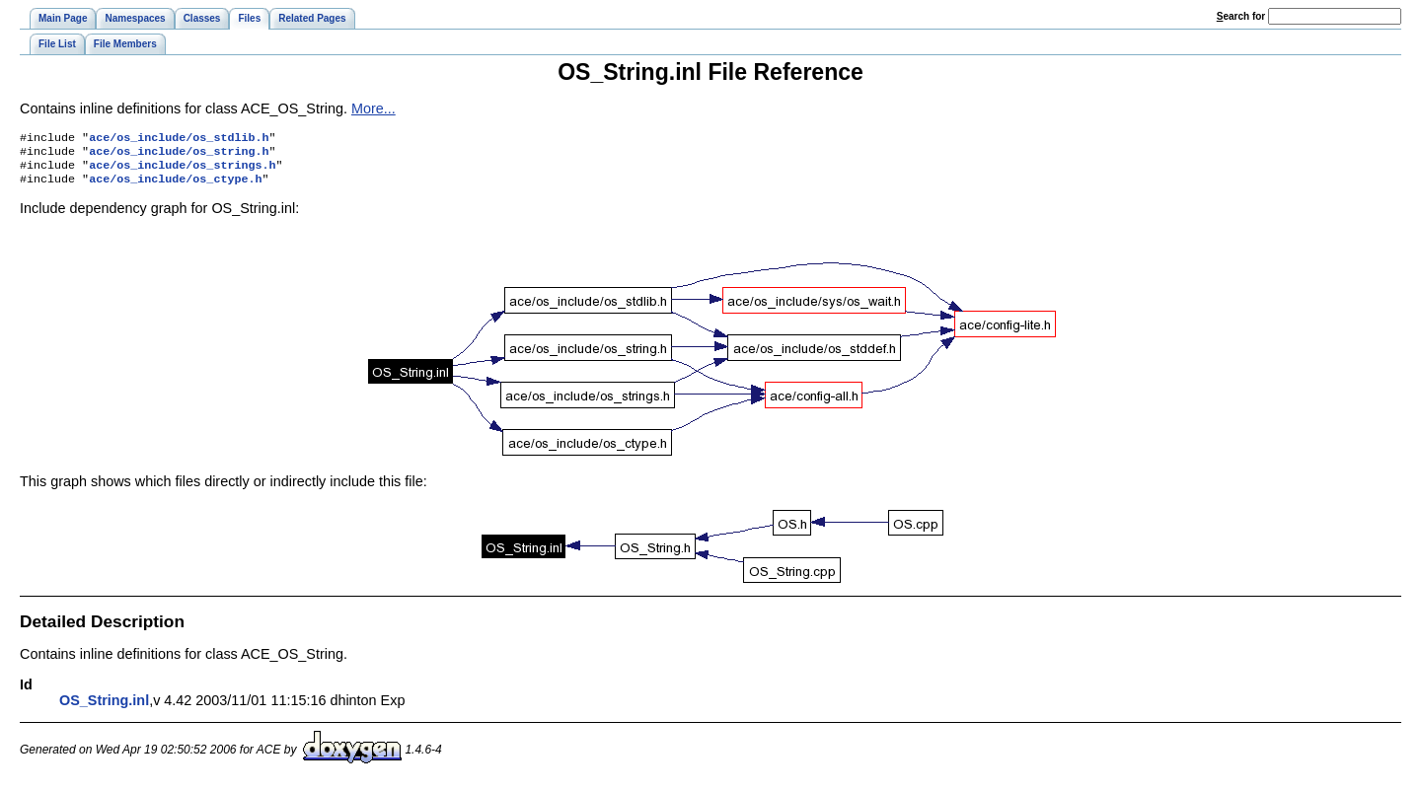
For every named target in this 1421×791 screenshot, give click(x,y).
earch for (1241, 16)
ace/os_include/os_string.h (178, 155)
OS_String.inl (104, 708)
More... (373, 108)
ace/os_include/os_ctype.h (175, 186)
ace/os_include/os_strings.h (182, 171)
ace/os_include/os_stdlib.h (178, 139)
